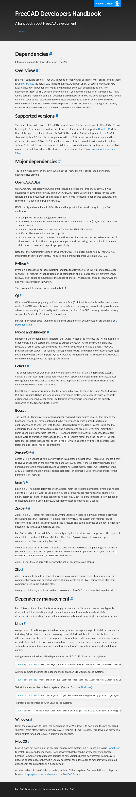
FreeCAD (69, 789)
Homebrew (113, 748)
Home (21, 31)
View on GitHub (104, 3)
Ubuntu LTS (104, 129)
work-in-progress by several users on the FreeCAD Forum (49, 774)
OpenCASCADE (25, 83)
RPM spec (86, 687)
